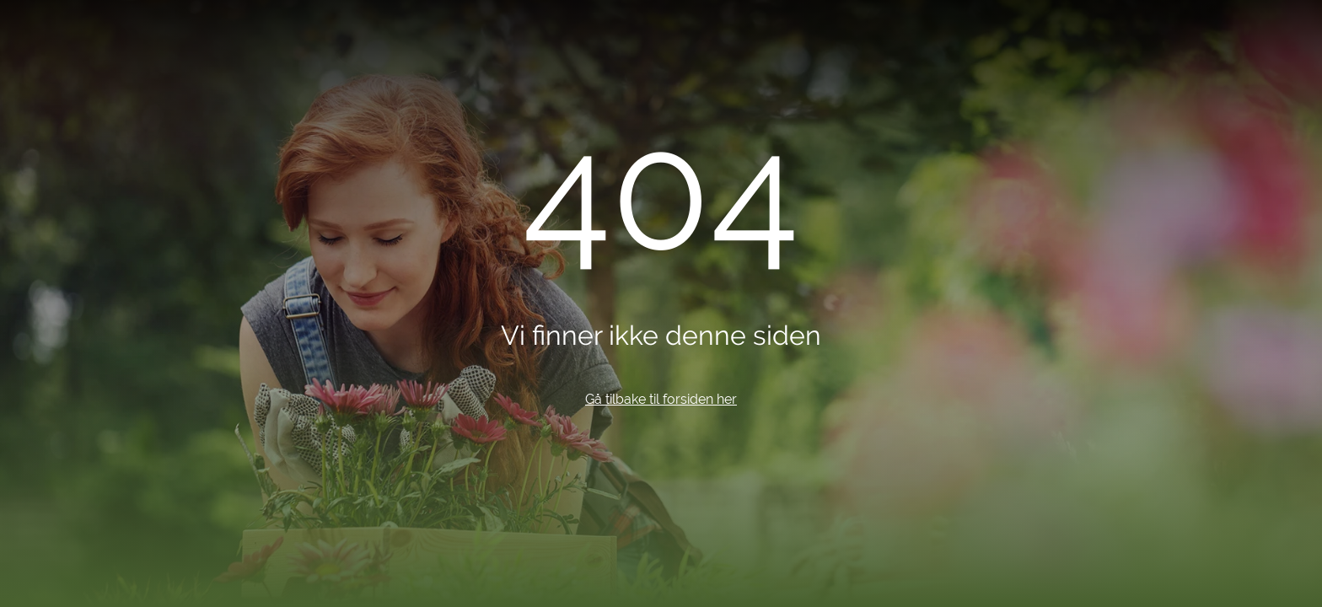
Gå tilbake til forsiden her (661, 399)
